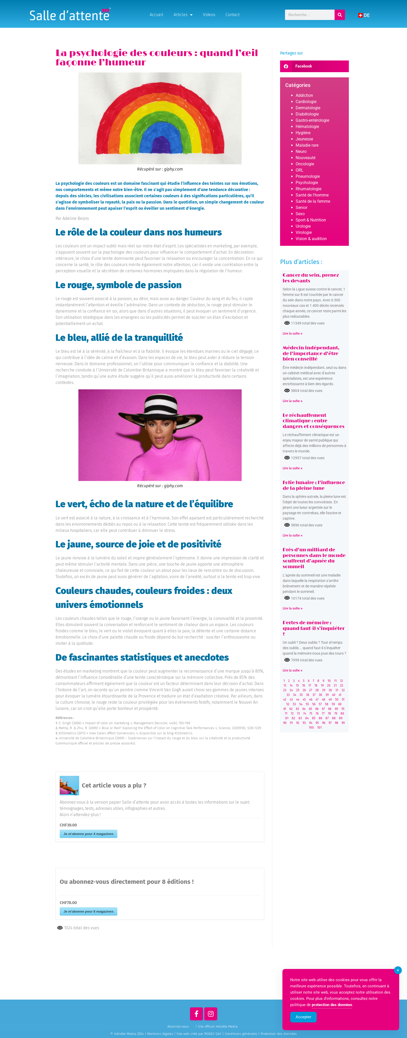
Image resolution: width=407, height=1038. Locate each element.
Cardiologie (306, 101)
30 (330, 690)
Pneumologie (308, 176)
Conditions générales (241, 1034)
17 (309, 685)
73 (298, 713)
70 (342, 709)
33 (288, 695)
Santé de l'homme (312, 195)
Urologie (303, 226)
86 (320, 718)
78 (329, 713)
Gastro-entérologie (312, 120)
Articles (183, 14)
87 (327, 718)
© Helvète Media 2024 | (128, 1034)
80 (342, 713)
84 (307, 718)
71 (286, 713)
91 (291, 723)
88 (334, 718)
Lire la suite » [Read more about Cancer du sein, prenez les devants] (292, 333)
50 (336, 699)
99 (343, 723)
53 (294, 704)
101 (319, 727)
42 (284, 699)
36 (307, 695)
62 (291, 709)
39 (327, 695)
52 (287, 704)
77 (323, 713)
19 (322, 685)
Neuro (301, 151)
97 (330, 723)
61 (284, 709)
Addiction (304, 95)
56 (313, 704)
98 (336, 723)
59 (333, 704)
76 (317, 713)
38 (320, 695)
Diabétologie (307, 114)
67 (323, 709)
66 (316, 709)
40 (333, 695)
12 (341, 681)
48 (323, 699)
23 (284, 690)
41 (340, 695)
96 (323, 723)
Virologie (304, 232)
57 (320, 704)
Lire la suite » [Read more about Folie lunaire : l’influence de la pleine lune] (292, 535)
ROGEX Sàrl (212, 1034)
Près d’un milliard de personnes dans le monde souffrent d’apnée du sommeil (314, 558)
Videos (209, 14)
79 (335, 713)
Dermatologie (308, 107)
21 (335, 685)
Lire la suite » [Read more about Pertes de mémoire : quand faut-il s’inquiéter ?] (292, 670)
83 (300, 718)
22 (341, 685)
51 (343, 699)
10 (329, 681)
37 (314, 695)
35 (301, 695)
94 (310, 723)
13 (284, 685)
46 (310, 699)
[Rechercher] (340, 15)
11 (335, 681)
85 (313, 718)
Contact (233, 14)
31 (336, 690)
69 (336, 709)
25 (297, 690)
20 (328, 685)
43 (291, 699)
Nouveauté (305, 157)
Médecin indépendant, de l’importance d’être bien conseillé (311, 353)
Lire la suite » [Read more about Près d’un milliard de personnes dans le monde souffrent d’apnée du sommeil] (292, 608)
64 (304, 709)
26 (304, 690)
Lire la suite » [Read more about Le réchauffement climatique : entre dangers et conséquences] (292, 468)
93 (304, 723)
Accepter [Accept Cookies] (303, 1025)
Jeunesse (304, 139)
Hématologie (307, 126)
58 (326, 704)
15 (297, 685)
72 (292, 713)
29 (323, 690)
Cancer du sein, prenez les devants (311, 278)
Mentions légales (160, 1034)
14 (291, 685)
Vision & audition (311, 238)
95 (317, 723)
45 (304, 699)
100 (311, 727)
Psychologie (307, 182)
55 (307, 704)
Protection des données (279, 1034)
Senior (301, 207)
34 (294, 695)
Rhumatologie (308, 188)
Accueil (156, 14)
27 (310, 690)
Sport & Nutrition (311, 220)
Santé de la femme (313, 201)
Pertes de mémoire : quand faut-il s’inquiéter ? (313, 628)
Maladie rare (307, 145)
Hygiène (303, 132)
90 (285, 723)
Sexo (300, 213)
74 (304, 713)
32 (343, 690)
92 (297, 723)
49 (330, 699)
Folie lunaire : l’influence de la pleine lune (314, 485)
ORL (299, 170)
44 (297, 699)
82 (293, 718)
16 (303, 685)
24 (291, 690)
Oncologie (305, 163)
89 (340, 718)
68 (329, 709)
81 (286, 718)
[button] (314, 66)
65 (310, 709)
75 (310, 713)
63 (297, 709)
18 (315, 685)
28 (317, 690)
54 (300, 704)
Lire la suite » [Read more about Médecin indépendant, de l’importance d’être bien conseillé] (292, 401)
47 (317, 699)
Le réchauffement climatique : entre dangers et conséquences (313, 421)
